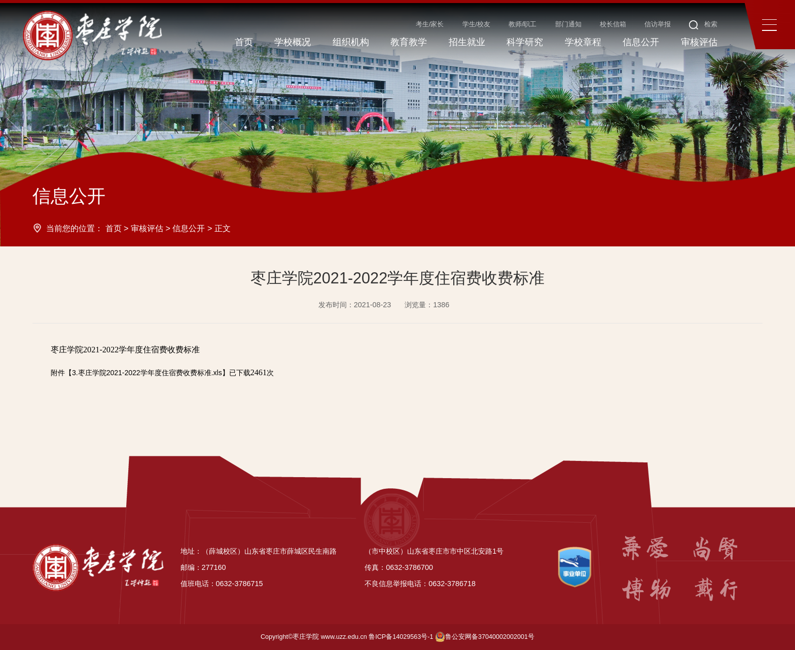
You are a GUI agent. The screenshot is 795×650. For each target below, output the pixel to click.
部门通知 (568, 24)
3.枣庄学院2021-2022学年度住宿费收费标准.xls (147, 373)
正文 (222, 228)
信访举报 (657, 24)
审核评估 (147, 228)
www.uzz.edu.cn (344, 636)
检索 (703, 24)
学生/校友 (476, 24)
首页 (113, 228)
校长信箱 (613, 24)
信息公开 (188, 228)
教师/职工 (523, 24)
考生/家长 (430, 24)
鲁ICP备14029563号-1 (401, 636)
